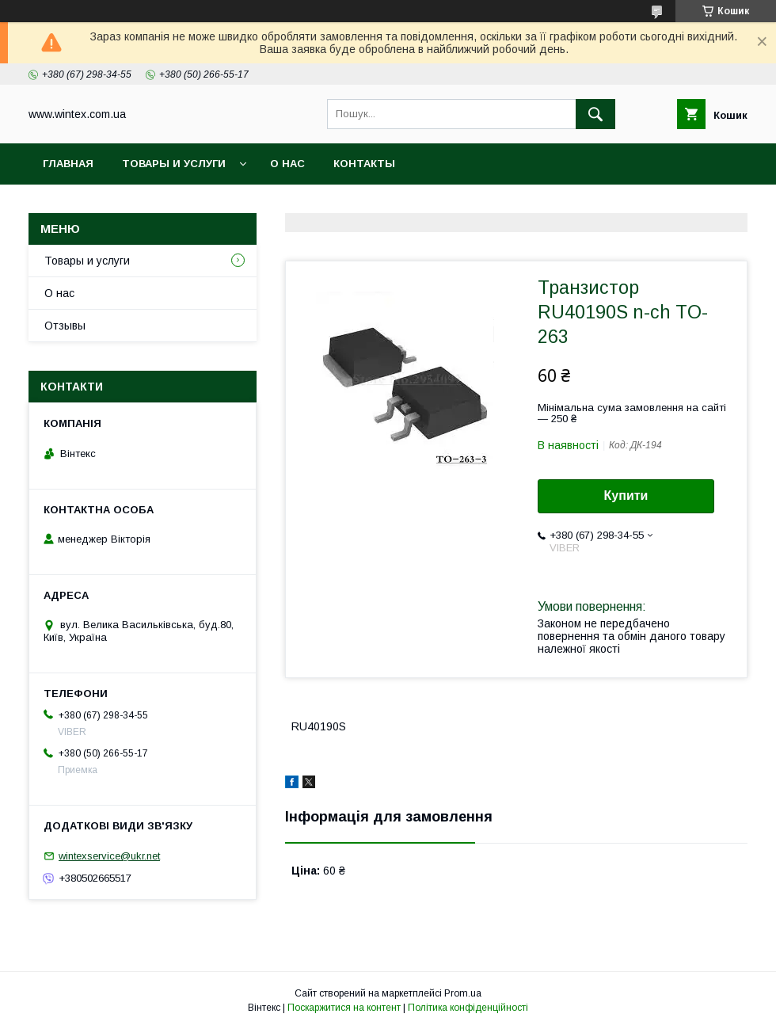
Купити (626, 495)
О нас (287, 164)
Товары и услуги (174, 164)
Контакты (364, 164)
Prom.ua (462, 993)
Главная (68, 164)
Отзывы (65, 325)
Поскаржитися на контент (344, 1007)
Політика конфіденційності (468, 1007)
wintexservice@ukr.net (109, 856)
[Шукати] (595, 114)
